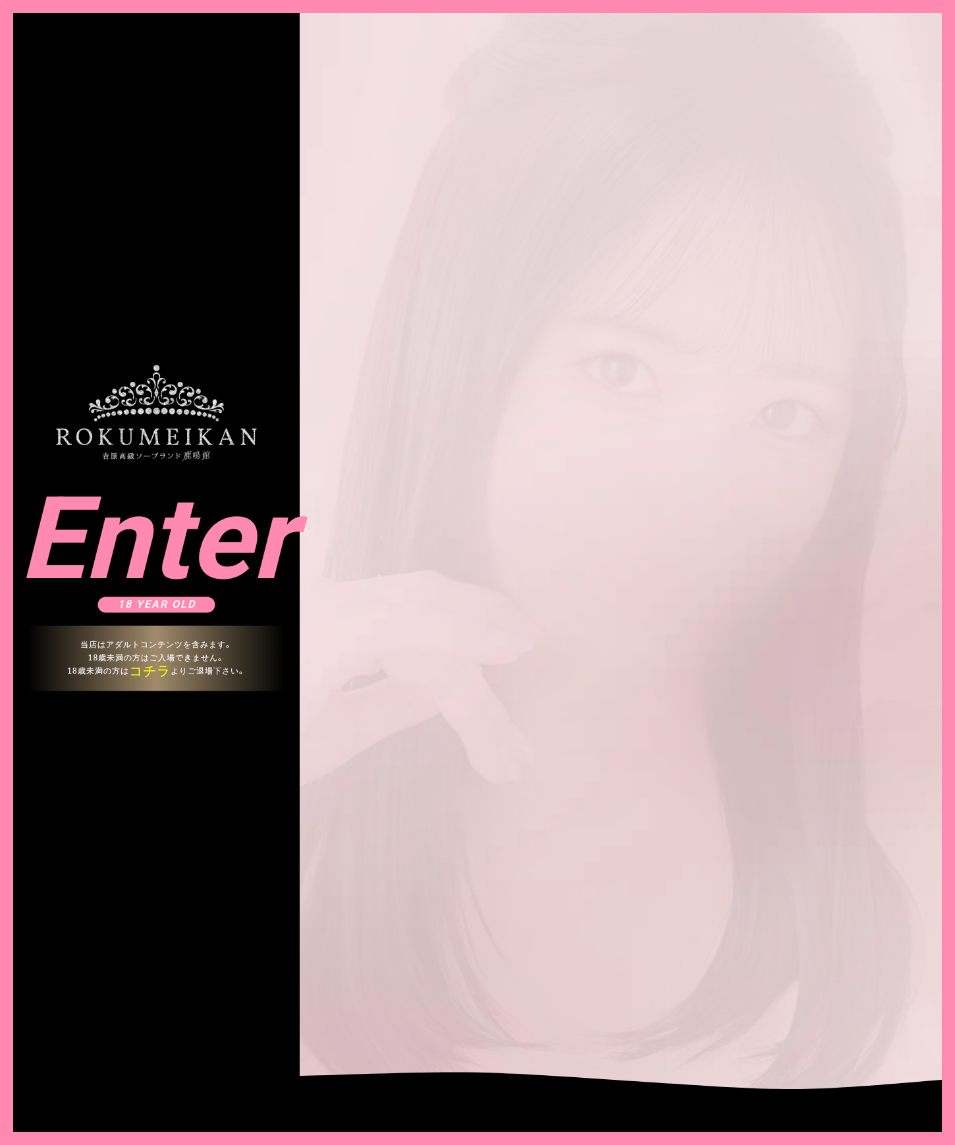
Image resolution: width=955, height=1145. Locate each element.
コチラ (150, 671)
